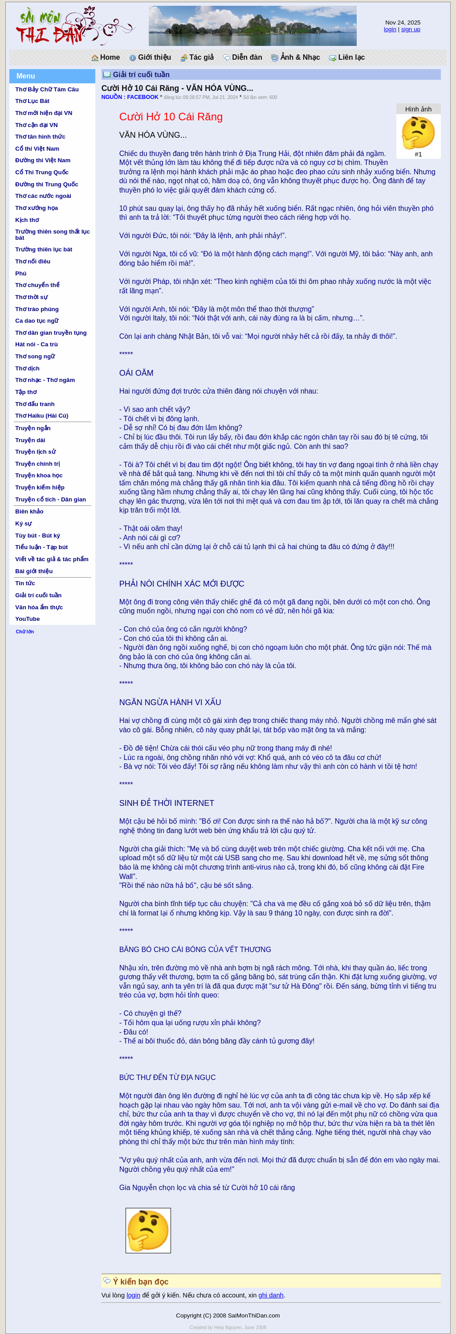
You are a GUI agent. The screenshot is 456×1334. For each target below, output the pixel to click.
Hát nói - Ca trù (36, 344)
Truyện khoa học (38, 475)
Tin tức (25, 583)
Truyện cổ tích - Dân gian (50, 499)
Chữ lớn (25, 631)
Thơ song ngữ (35, 356)
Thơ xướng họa (36, 208)
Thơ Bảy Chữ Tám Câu (46, 89)
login (390, 29)
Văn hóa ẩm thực (39, 607)
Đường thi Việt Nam (42, 160)
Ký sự (23, 523)
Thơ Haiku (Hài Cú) (41, 415)
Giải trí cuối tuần (38, 595)
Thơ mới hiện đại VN (43, 113)
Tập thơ (26, 392)
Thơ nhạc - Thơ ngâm (45, 380)
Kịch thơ (26, 220)
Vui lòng (114, 1295)
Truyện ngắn (32, 428)
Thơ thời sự (31, 297)
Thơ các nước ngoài (43, 196)
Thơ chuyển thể (37, 285)
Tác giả (197, 57)
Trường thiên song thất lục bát (52, 234)
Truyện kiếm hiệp (40, 487)
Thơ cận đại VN (36, 125)
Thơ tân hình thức (40, 136)
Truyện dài (30, 440)
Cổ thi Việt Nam (37, 148)
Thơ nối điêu (32, 261)
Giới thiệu (150, 57)
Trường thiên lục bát (43, 249)
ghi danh (271, 1295)
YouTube (27, 619)
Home (105, 57)
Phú (20, 273)
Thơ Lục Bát (32, 101)
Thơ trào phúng (37, 309)
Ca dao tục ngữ (36, 320)
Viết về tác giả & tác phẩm (52, 559)
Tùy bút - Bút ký (37, 535)
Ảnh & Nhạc (295, 57)
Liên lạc (347, 57)
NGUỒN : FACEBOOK (130, 97)
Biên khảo (29, 511)
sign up (410, 29)
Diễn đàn (242, 57)
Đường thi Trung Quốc (46, 184)
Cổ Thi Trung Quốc (42, 172)
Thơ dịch (27, 368)
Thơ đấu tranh (34, 404)
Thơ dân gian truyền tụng (50, 332)
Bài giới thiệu (34, 571)
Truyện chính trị (37, 463)
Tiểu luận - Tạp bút (41, 547)
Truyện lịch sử (35, 451)
